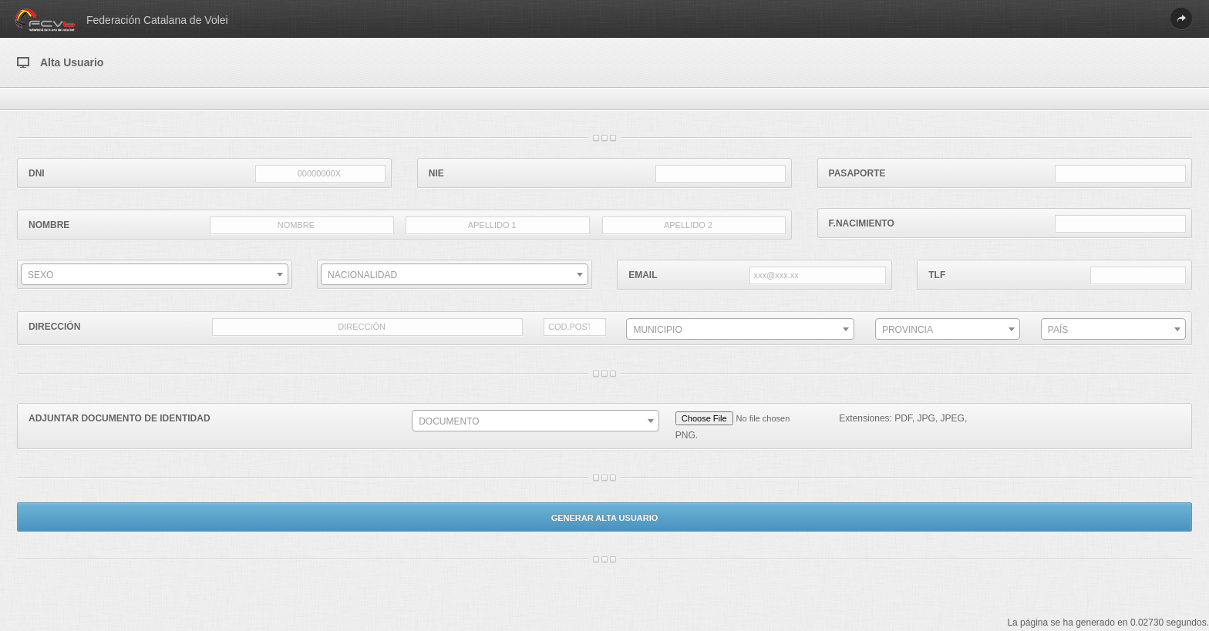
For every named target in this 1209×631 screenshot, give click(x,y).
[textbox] (155, 275)
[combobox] (154, 274)
